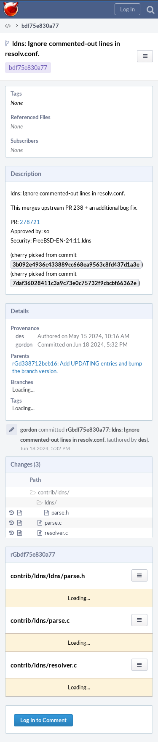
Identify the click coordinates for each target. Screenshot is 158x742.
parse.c (53, 522)
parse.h (60, 512)
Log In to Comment (43, 720)
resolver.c (56, 532)
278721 (30, 222)
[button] (127, 9)
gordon (24, 344)
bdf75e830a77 (28, 68)
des (20, 336)
